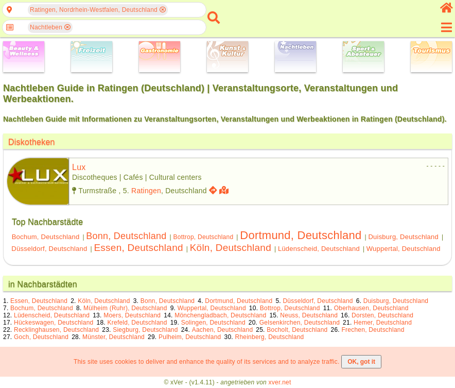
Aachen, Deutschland (222, 329)
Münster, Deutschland (113, 337)
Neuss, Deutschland (309, 315)
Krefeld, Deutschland (137, 322)
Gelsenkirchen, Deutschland (299, 322)
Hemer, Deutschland (383, 322)
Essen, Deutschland (138, 247)
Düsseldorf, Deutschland (49, 248)
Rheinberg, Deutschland (269, 337)
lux (79, 167)
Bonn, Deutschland (126, 236)
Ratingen (146, 191)
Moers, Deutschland (132, 315)
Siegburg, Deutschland (145, 329)
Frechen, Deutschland (372, 329)
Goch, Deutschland (41, 337)
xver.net (280, 382)
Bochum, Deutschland (46, 237)
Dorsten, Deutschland (382, 315)
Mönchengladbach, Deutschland (220, 315)
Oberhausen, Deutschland (371, 308)
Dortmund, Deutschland (300, 235)
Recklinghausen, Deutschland (56, 329)
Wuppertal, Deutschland (403, 248)
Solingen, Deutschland (213, 322)
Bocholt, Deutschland (297, 329)
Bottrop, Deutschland (203, 237)
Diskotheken (31, 142)
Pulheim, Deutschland (190, 337)
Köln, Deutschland (230, 247)
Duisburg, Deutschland (403, 237)
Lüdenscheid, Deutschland (319, 248)
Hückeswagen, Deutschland (54, 322)
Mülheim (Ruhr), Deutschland (125, 308)
